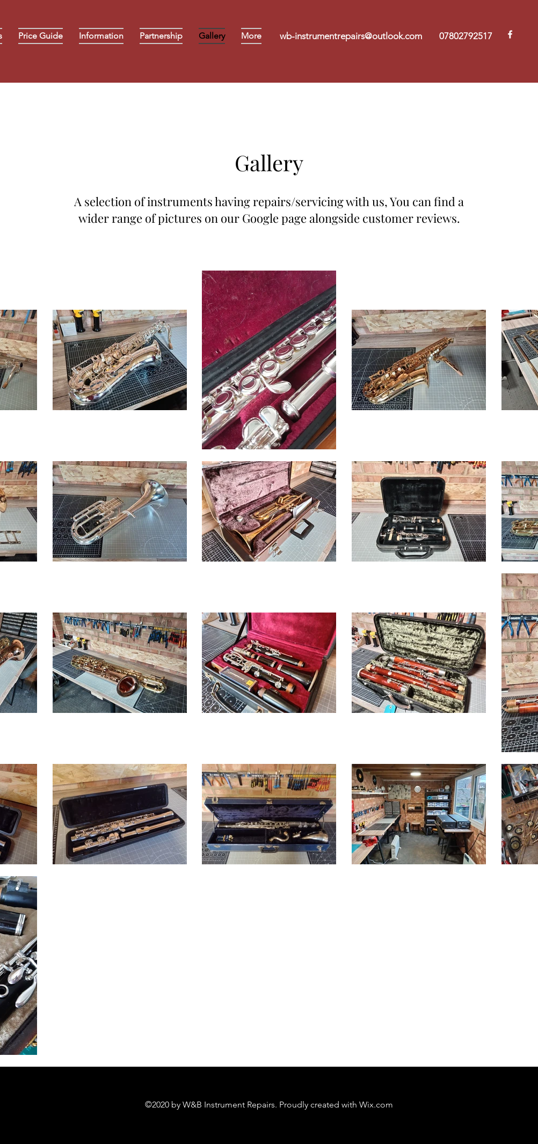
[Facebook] (510, 34)
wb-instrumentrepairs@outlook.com (351, 36)
